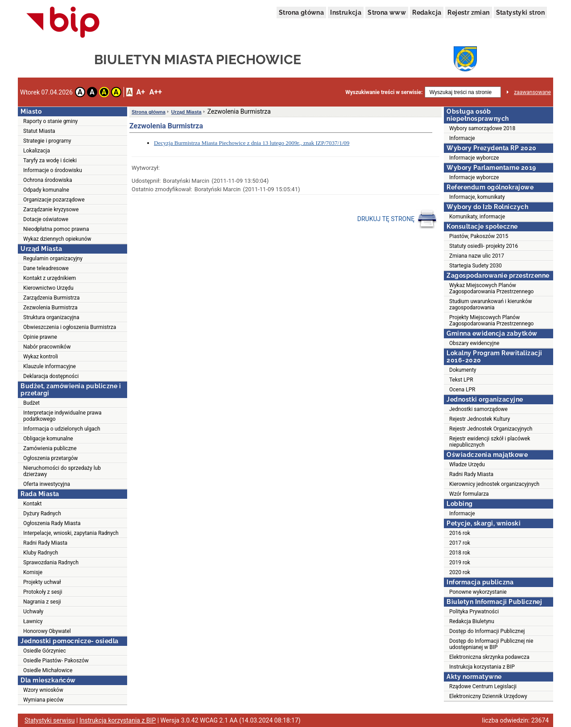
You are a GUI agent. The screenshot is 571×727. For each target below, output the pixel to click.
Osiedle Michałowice (47, 670)
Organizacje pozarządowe (54, 200)
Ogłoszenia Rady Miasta (51, 523)
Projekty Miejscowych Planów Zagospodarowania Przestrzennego (491, 320)
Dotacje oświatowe (45, 219)
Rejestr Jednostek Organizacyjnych (490, 429)
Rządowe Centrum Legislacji (483, 686)
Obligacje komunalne (48, 438)
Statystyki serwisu (50, 720)
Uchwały (33, 611)
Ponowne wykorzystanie (478, 592)
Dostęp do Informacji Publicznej (487, 631)
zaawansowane (532, 92)
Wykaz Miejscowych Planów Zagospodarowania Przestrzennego (491, 288)
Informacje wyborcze (474, 158)
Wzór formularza (469, 494)
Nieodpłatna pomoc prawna (56, 229)
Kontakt (32, 504)
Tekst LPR (461, 380)
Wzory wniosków (43, 690)
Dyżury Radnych (42, 513)
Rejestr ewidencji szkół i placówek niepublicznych (489, 441)
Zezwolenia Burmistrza (50, 307)
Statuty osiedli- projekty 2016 (483, 246)
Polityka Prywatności (474, 611)
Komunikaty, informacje (477, 217)
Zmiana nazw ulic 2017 (476, 256)
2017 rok (459, 543)
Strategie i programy (47, 141)
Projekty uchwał (42, 582)
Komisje (32, 572)
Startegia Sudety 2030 (475, 266)
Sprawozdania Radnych (51, 562)
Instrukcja (345, 12)
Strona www (387, 12)
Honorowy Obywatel (47, 631)
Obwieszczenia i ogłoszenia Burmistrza (69, 327)
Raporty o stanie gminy (50, 121)
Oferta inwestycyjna (46, 484)
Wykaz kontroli (40, 356)
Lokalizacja (36, 151)
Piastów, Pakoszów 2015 (478, 236)
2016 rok (459, 533)
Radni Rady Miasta (45, 543)
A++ (155, 92)
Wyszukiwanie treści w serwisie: (383, 92)
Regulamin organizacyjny (53, 258)
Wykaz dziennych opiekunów (57, 239)
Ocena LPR (462, 389)
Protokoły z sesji (42, 592)
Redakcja (426, 12)
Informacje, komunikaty (477, 197)
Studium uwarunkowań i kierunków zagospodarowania (490, 304)
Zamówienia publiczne (50, 448)
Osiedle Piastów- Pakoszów (56, 660)
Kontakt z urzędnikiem (49, 278)
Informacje (462, 138)
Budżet (31, 403)
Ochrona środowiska (47, 180)
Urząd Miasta (186, 112)
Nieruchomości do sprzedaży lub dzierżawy (62, 471)
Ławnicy (33, 621)
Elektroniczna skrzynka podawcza (489, 657)
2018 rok (459, 553)
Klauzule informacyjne (49, 366)
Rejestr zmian (468, 12)
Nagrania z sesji (42, 602)
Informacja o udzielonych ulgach (61, 429)
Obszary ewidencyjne (474, 343)
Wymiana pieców (43, 700)
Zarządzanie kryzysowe (51, 209)
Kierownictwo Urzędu (48, 288)
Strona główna (301, 12)
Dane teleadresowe (46, 268)
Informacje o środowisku (52, 170)
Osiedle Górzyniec (44, 651)
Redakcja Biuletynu (471, 621)
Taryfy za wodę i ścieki (50, 160)
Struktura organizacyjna (51, 317)
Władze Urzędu (467, 464)
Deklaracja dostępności (51, 376)
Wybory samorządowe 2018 (482, 128)
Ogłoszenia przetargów (50, 458)
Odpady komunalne (46, 190)
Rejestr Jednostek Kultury (479, 419)
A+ (140, 92)
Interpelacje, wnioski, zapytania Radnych (71, 533)
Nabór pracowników (46, 347)
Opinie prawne (40, 337)
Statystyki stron (520, 12)
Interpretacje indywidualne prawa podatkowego (62, 416)
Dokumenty (462, 370)
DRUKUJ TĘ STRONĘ (397, 219)
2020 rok (459, 572)
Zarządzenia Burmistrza (51, 298)
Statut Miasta (39, 131)
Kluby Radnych (40, 553)
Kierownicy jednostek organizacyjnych (494, 484)
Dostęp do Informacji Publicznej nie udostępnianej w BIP (491, 644)
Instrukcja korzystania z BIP (482, 667)
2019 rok (459, 562)
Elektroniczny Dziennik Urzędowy (488, 696)
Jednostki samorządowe (478, 409)
